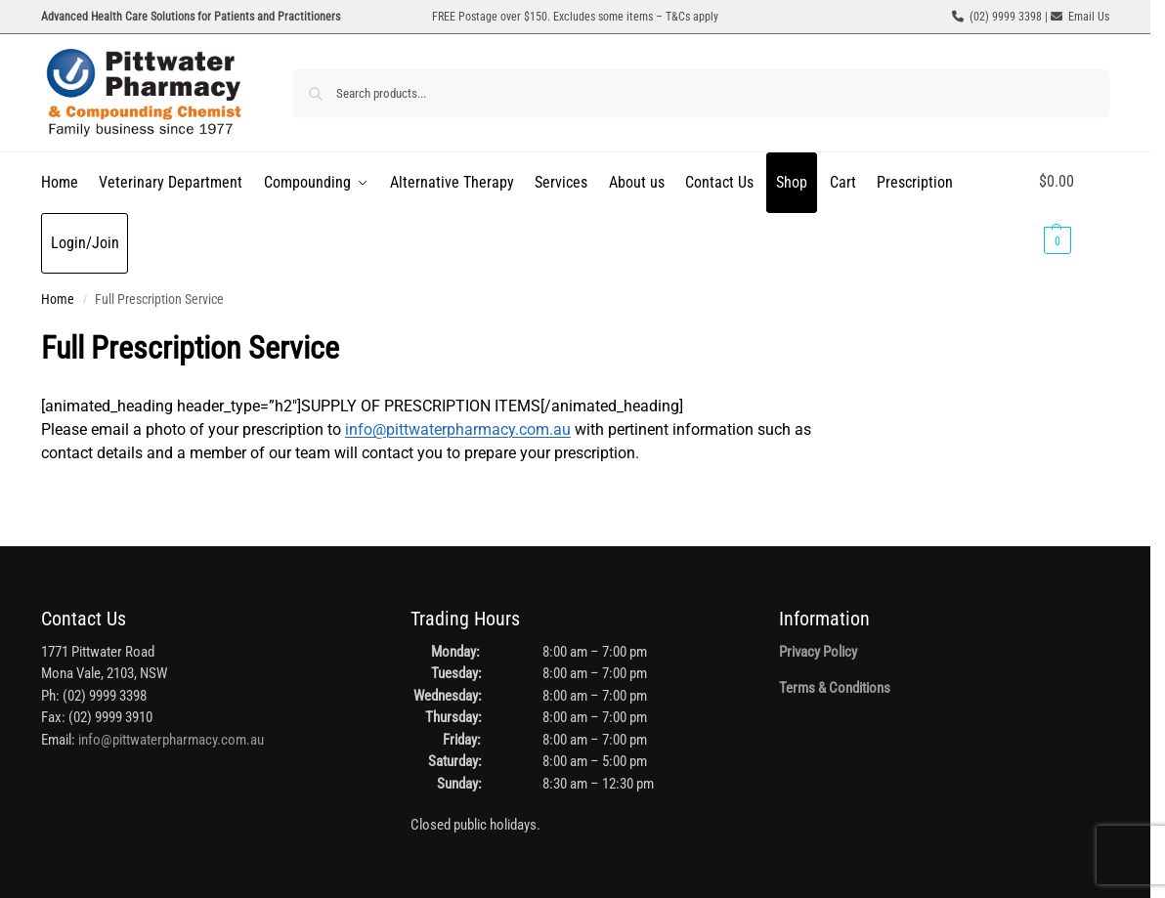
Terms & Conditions (834, 688)
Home (57, 299)
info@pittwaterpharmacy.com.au (458, 429)
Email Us (1088, 16)
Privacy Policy (818, 652)
